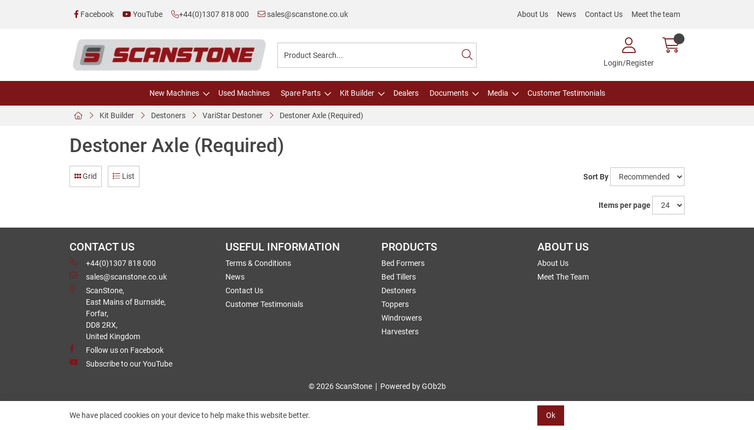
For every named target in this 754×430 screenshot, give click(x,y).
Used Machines (244, 93)
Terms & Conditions (258, 263)
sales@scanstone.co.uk (303, 14)
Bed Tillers (398, 276)
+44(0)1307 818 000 (210, 14)
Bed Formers (403, 263)
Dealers (406, 93)
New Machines (174, 93)
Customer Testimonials (566, 93)
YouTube (143, 14)
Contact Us (604, 14)
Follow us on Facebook (116, 350)
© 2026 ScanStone (340, 386)
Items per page (625, 205)
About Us (532, 14)
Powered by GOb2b (413, 386)
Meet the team (655, 14)
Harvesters (400, 331)
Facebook (94, 14)
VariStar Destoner (232, 115)
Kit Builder (357, 93)
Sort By (595, 176)
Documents (449, 93)
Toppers (395, 304)
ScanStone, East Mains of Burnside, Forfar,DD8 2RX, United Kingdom (117, 313)
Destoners (168, 115)
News (566, 14)
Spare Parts (301, 93)
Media (498, 93)
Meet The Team (563, 276)
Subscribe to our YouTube (120, 363)
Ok (550, 415)
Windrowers (401, 317)
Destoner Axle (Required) (321, 115)
